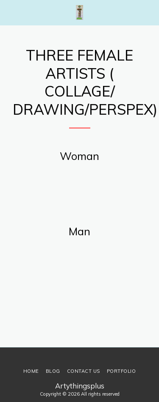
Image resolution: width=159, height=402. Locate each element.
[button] (9, 12)
